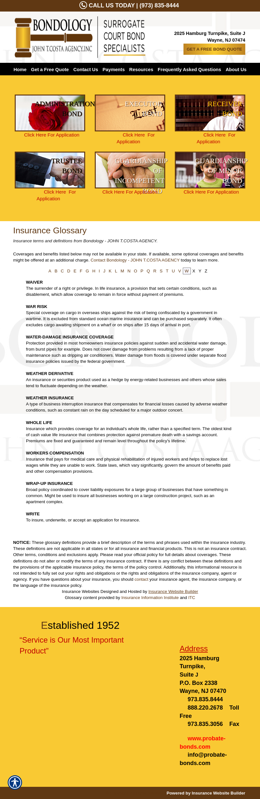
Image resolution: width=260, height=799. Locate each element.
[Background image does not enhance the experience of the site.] (50, 113)
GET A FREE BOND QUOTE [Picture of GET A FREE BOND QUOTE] (214, 49)
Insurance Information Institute (150, 597)
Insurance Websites (80, 591)
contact (141, 579)
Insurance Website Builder (173, 591)
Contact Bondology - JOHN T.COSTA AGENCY (135, 260)
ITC (191, 597)
